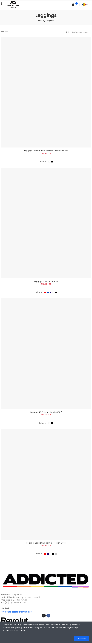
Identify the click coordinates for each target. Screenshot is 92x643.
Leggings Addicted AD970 (46, 281)
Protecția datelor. (18, 630)
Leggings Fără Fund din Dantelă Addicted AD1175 (46, 150)
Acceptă (82, 638)
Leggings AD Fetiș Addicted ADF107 (46, 412)
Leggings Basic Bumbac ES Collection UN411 (46, 543)
